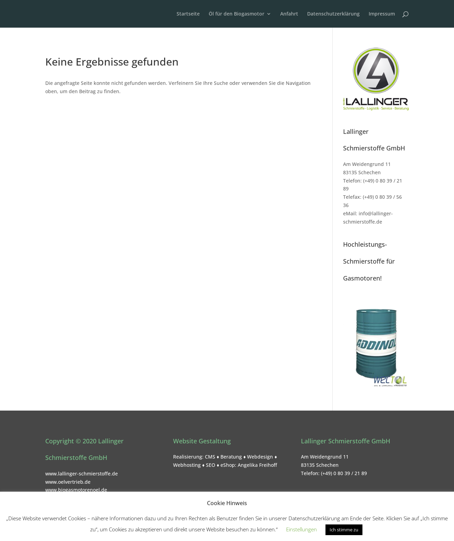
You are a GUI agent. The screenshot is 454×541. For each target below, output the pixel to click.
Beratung (231, 456)
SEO (210, 465)
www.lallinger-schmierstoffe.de (81, 473)
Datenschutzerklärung (333, 14)
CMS (210, 456)
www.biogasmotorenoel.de (76, 489)
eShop (227, 465)
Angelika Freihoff (257, 465)
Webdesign (260, 456)
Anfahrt (289, 14)
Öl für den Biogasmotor (236, 14)
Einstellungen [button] (301, 529)
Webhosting (187, 465)
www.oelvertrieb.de (68, 482)
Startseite (188, 14)
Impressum (382, 14)
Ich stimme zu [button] (344, 530)
